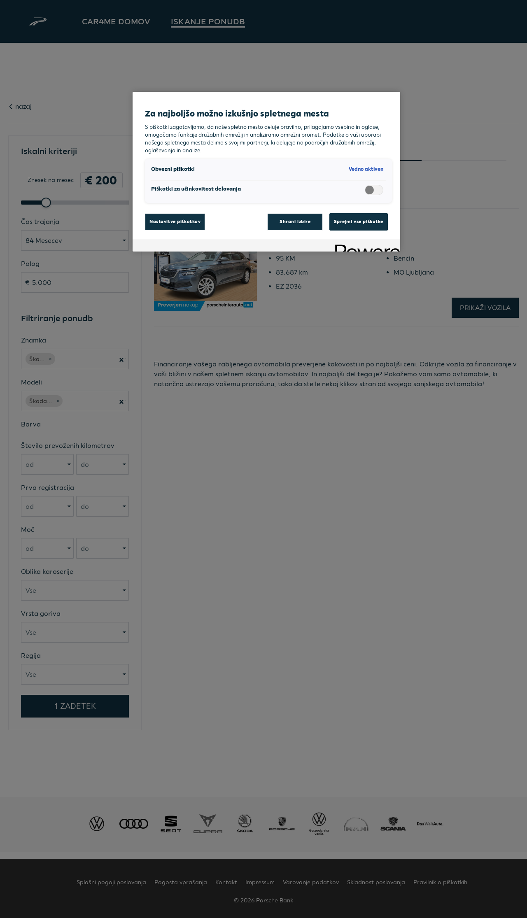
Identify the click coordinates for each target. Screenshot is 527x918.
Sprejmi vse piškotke (358, 221)
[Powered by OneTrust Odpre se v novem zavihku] (364, 246)
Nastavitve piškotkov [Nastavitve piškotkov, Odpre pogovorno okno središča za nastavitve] (175, 221)
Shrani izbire (295, 221)
